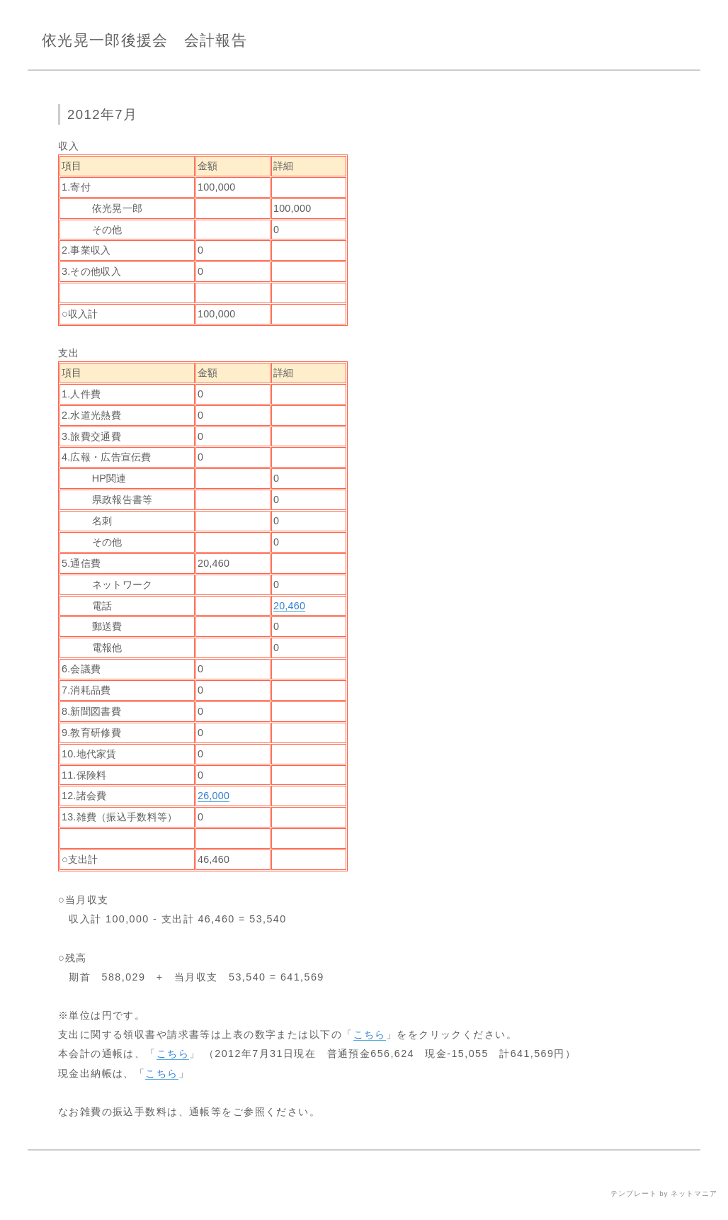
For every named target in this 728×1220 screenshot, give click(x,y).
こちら (369, 1034)
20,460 (289, 605)
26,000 (213, 795)
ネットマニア (694, 1193)
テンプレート (633, 1193)
